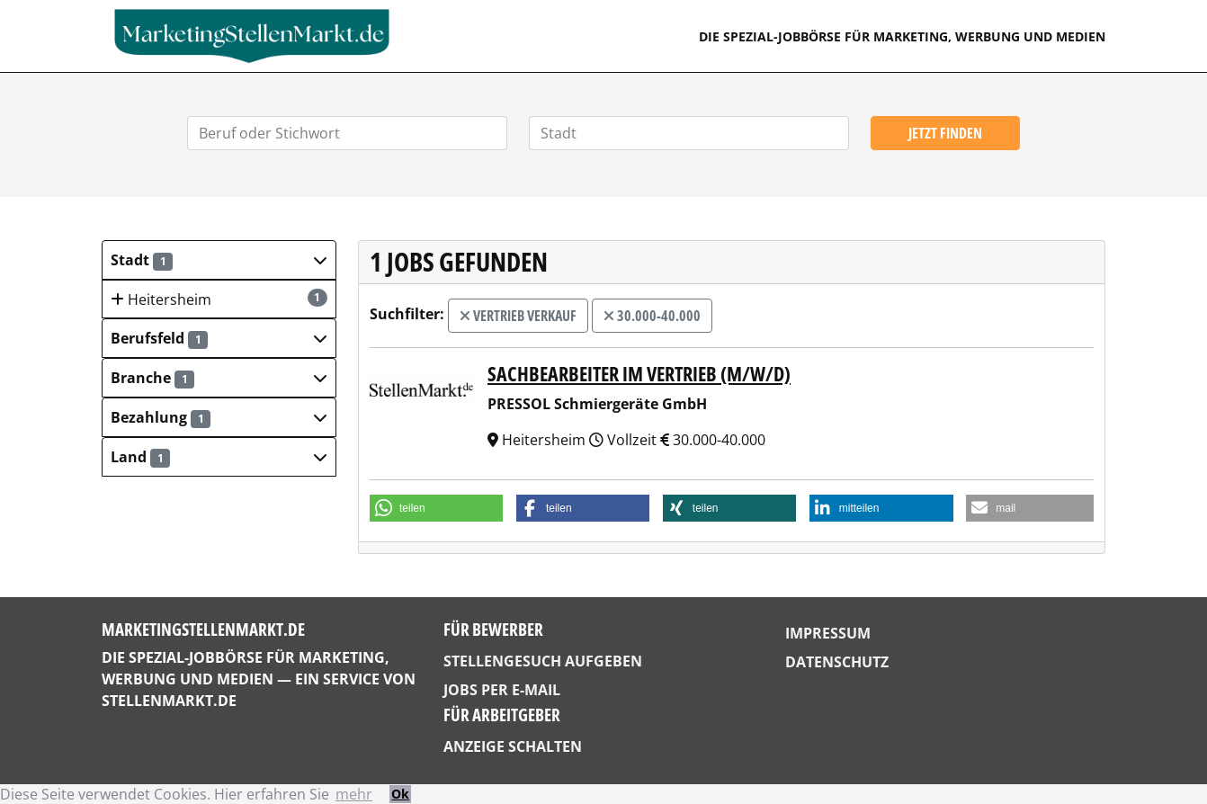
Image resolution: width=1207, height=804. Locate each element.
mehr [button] (353, 794)
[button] (219, 260)
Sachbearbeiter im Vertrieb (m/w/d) (639, 374)
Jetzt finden (945, 133)
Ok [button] (400, 793)
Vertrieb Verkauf (518, 316)
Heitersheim (219, 299)
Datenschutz (837, 662)
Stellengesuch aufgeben (542, 661)
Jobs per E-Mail (501, 690)
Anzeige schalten (512, 746)
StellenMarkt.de (169, 700)
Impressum (828, 633)
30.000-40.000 (652, 316)
